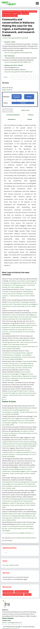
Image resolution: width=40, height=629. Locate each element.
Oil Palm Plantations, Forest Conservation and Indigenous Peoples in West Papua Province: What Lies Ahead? (20, 315)
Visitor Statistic (8, 618)
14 (20, 533)
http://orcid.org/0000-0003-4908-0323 (17, 72)
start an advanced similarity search (23, 538)
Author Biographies (13, 115)
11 (15, 533)
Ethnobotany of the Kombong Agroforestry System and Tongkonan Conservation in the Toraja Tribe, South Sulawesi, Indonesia (20, 484)
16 (23, 533)
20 (30, 533)
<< (3, 533)
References (12, 119)
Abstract (7, 110)
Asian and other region (10, 16)
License (29, 119)
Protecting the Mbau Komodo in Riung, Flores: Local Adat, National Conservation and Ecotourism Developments (19, 363)
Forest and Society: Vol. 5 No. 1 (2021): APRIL (16, 319)
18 (27, 533)
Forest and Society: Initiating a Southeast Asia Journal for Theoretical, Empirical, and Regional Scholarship (20, 304)
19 (28, 533)
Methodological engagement (11, 13)
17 (25, 533)
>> (6, 399)
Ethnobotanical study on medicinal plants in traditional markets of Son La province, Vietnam (19, 452)
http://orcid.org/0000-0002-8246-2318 (17, 53)
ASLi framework (8, 591)
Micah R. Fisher (8, 42)
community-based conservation (13, 594)
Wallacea (28, 594)
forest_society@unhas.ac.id (12, 622)
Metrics (31, 115)
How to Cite (25, 110)
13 (18, 533)
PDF (6, 553)
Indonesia (25, 13)
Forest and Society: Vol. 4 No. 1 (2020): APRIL (17, 368)
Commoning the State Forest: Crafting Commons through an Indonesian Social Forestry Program (19, 393)
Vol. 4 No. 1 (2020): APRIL (11, 565)
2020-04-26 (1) (7, 90)
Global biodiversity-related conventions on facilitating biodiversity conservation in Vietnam (19, 410)
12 (17, 533)
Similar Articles (9, 402)
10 (14, 533)
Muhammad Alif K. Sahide (12, 65)
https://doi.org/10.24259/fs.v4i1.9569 (15, 38)
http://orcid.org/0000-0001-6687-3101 (16, 62)
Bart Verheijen (8, 56)
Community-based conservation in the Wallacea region (19, 11)
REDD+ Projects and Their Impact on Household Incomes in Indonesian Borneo (18, 526)
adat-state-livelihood (21, 591)
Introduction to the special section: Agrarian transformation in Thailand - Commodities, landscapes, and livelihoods (17, 355)
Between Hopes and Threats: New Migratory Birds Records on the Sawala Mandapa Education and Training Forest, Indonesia (19, 516)
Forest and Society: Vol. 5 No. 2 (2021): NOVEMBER (19, 446)
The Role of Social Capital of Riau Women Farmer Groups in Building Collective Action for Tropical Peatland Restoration (19, 442)
